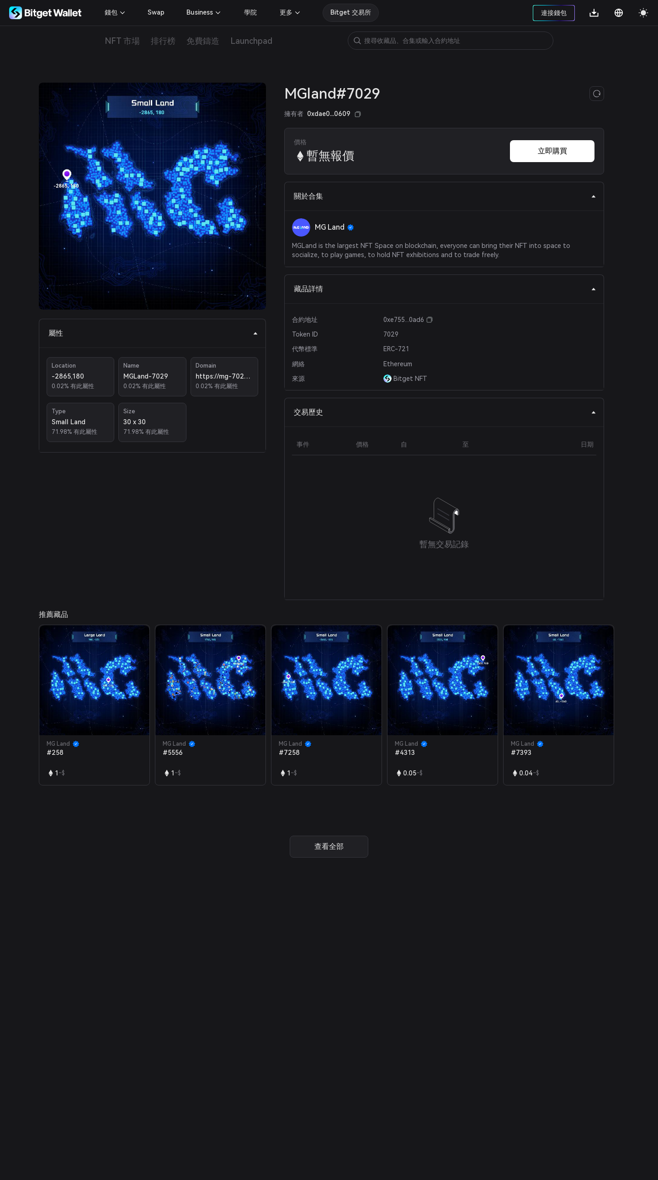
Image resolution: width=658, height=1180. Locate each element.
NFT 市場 (122, 41)
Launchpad (251, 41)
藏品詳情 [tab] (445, 288)
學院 (250, 12)
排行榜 (163, 41)
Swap (156, 12)
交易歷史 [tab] (445, 412)
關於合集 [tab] (445, 196)
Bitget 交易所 (350, 12)
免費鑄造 (202, 41)
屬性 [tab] (153, 333)
